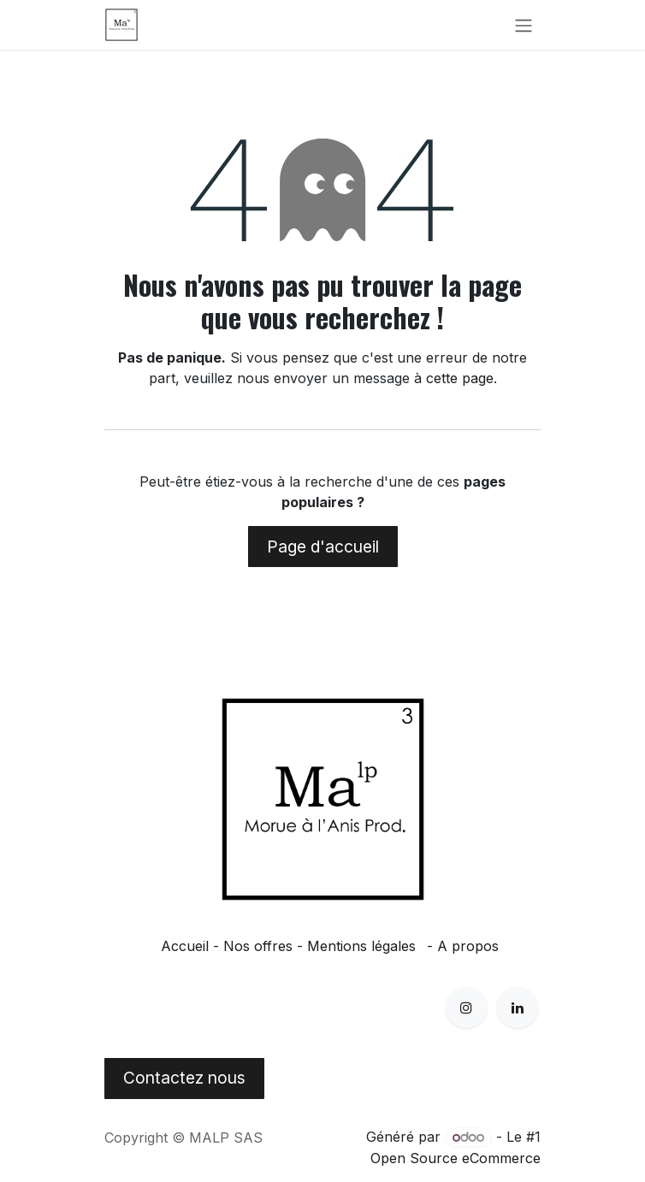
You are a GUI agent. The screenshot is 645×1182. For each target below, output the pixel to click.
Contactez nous (184, 1077)
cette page (460, 378)
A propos (468, 945)
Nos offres (258, 945)
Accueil (185, 945)
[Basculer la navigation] (523, 25)
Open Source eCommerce (455, 1158)
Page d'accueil (323, 546)
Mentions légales (361, 945)
